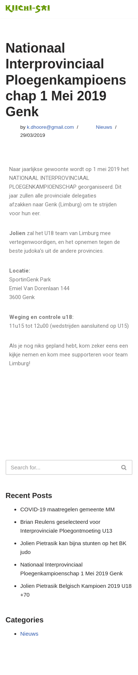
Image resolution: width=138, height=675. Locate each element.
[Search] (61, 467)
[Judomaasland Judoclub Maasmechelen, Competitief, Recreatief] (28, 9)
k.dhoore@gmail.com (50, 127)
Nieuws (104, 127)
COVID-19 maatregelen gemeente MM (67, 509)
